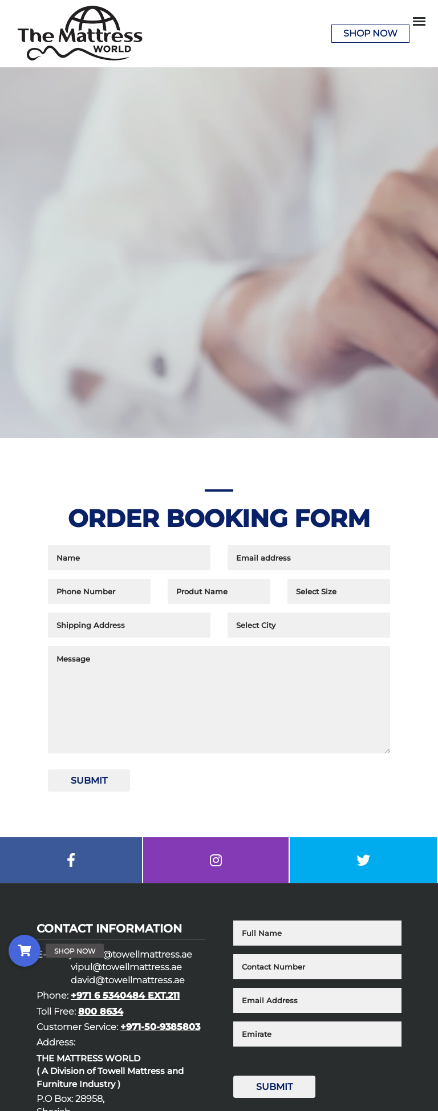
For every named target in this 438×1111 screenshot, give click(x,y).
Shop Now (370, 33)
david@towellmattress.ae (128, 980)
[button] (24, 951)
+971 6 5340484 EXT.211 (125, 995)
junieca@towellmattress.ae (131, 954)
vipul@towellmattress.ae (126, 967)
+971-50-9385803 (160, 1026)
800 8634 (100, 1011)
